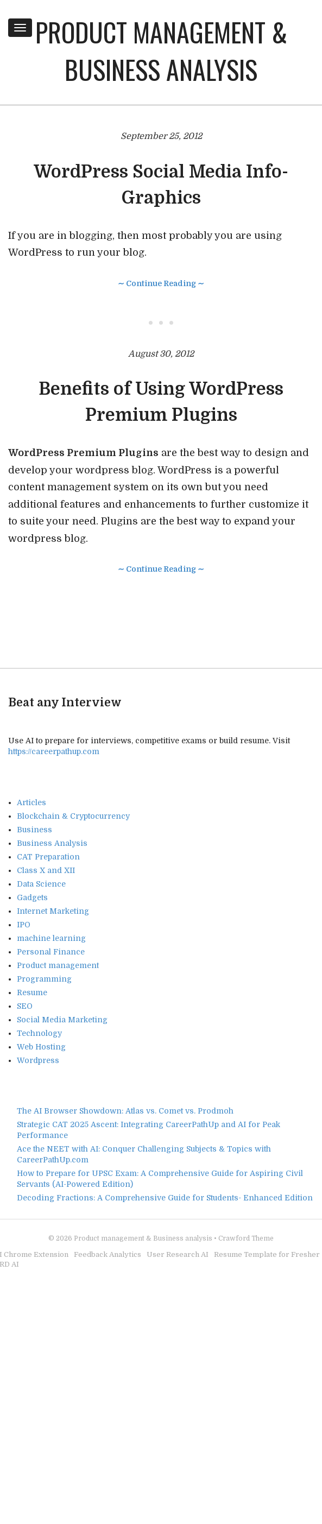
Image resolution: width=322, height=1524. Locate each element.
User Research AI (178, 1254)
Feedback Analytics (107, 1254)
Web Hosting (41, 1046)
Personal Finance (51, 951)
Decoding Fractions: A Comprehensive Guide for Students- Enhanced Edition (165, 1197)
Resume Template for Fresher (267, 1254)
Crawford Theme (246, 1238)
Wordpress (38, 1060)
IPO (23, 924)
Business (34, 829)
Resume (32, 992)
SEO (25, 1006)
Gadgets (32, 897)
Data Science (41, 884)
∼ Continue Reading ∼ (161, 283)
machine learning (51, 938)
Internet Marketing (53, 911)
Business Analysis (52, 843)
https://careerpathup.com (53, 751)
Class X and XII (46, 870)
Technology (39, 1033)
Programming (44, 979)
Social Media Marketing (62, 1019)
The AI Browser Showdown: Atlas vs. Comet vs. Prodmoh (125, 1110)
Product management (58, 965)
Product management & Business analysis (161, 50)
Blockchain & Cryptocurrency (73, 816)
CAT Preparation (48, 856)
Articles (31, 802)
